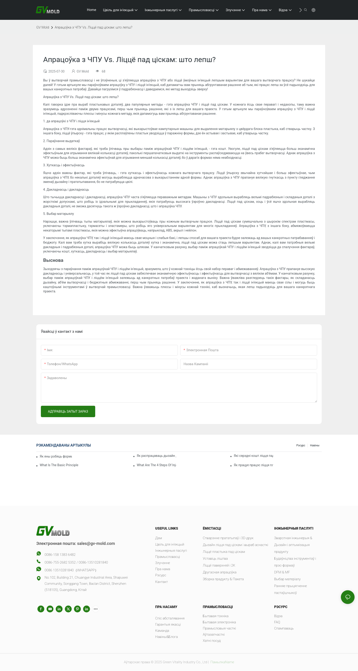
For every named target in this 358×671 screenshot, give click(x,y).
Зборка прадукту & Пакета (223, 579)
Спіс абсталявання (170, 618)
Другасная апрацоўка (220, 572)
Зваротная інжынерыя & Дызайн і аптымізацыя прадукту (293, 545)
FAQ (277, 622)
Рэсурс (300, 445)
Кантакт (161, 582)
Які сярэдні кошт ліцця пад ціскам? (253, 456)
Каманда (162, 631)
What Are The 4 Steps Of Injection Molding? (156, 465)
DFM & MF (282, 572)
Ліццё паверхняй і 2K (219, 565)
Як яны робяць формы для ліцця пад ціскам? (56, 456)
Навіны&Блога (166, 637)
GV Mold (42, 27)
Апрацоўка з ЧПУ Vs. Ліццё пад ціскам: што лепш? (93, 27)
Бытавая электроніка (219, 622)
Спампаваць (284, 628)
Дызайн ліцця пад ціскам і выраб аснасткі (235, 545)
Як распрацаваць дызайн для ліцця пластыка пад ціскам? (156, 456)
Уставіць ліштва (215, 559)
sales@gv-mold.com (96, 543)
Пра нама (162, 569)
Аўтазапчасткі (214, 634)
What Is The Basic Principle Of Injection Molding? (59, 465)
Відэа (278, 616)
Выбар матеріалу (287, 579)
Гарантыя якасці (168, 624)
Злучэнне (162, 563)
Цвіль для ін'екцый (169, 544)
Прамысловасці (167, 557)
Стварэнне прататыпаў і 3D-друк (228, 538)
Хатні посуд (212, 641)
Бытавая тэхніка (216, 616)
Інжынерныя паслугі (171, 551)
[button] (300, 10)
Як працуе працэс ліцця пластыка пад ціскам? (253, 465)
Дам (158, 538)
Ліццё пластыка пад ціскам (224, 552)
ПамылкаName (222, 662)
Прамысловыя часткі (219, 628)
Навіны (314, 445)
